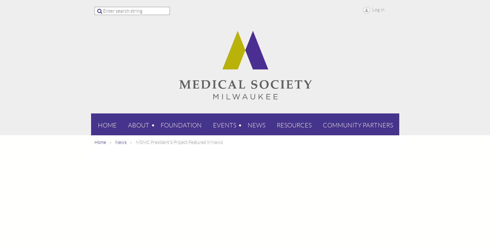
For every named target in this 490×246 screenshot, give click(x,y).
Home (100, 142)
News (121, 142)
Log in (378, 9)
